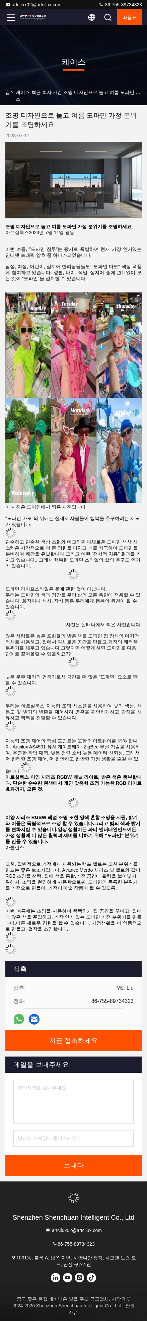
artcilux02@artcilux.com (33, 4)
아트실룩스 (17, 232)
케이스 (20, 96)
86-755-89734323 (120, 4)
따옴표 (130, 17)
